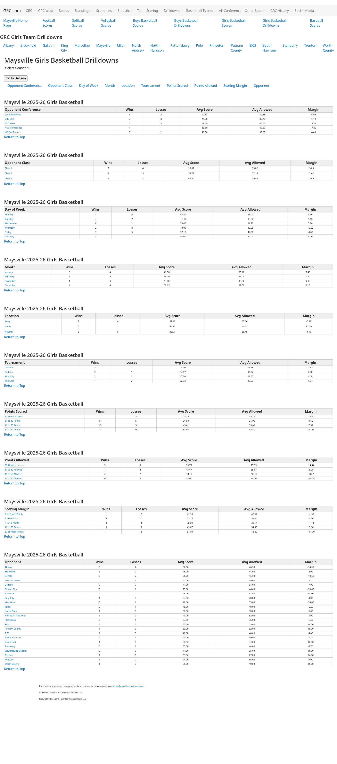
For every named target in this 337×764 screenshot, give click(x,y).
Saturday (9, 236)
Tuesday (9, 218)
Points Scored (177, 85)
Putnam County (237, 48)
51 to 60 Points (12, 429)
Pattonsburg (179, 45)
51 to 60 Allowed (13, 478)
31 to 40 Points (12, 420)
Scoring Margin (235, 85)
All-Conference (230, 10)
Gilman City (11, 589)
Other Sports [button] (254, 10)
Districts (9, 367)
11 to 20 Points (12, 527)
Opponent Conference (24, 85)
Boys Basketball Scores (145, 23)
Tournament (150, 85)
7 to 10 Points (12, 522)
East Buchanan (12, 580)
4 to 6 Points (11, 518)
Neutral (9, 331)
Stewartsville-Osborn (16, 650)
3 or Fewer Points (14, 514)
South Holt (10, 641)
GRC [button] (29, 10)
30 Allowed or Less (14, 465)
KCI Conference (13, 132)
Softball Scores (78, 23)
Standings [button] (82, 10)
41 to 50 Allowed (13, 473)
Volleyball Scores (108, 23)
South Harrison (269, 48)
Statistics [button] (124, 10)
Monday (9, 214)
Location (128, 85)
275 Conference (13, 114)
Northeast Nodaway (15, 615)
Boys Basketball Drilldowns (186, 23)
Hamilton (10, 593)
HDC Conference (13, 127)
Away (7, 321)
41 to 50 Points (12, 425)
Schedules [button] (104, 10)
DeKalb (8, 575)
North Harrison (157, 48)
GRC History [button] (279, 10)
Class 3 (8, 178)
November (10, 280)
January (9, 272)
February (9, 276)
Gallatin (49, 45)
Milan (121, 45)
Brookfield (28, 45)
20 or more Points (14, 531)
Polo (199, 45)
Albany (8, 45)
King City (64, 48)
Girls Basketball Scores (234, 23)
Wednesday (11, 223)
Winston (9, 659)
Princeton (216, 45)
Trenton (310, 45)
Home (8, 326)
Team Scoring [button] (147, 10)
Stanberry (290, 45)
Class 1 (8, 168)
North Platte (11, 611)
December (10, 285)
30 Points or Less (14, 416)
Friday (8, 232)
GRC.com (12, 10)
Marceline (82, 45)
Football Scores (48, 23)
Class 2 (8, 173)
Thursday (10, 227)
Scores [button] (64, 10)
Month (110, 85)
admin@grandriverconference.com (128, 686)
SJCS (252, 45)
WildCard (9, 380)
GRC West (10, 123)
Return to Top (14, 137)
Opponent (261, 85)
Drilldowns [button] (172, 10)
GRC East (9, 118)
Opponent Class (60, 85)
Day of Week (88, 85)
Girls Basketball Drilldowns (275, 23)
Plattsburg (10, 619)
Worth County (12, 663)
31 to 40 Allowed (13, 469)
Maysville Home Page (15, 23)
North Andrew (138, 48)
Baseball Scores (316, 23)
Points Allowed (205, 85)
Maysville (103, 45)
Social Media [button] (304, 10)
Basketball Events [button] (199, 10)
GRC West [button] (45, 10)
